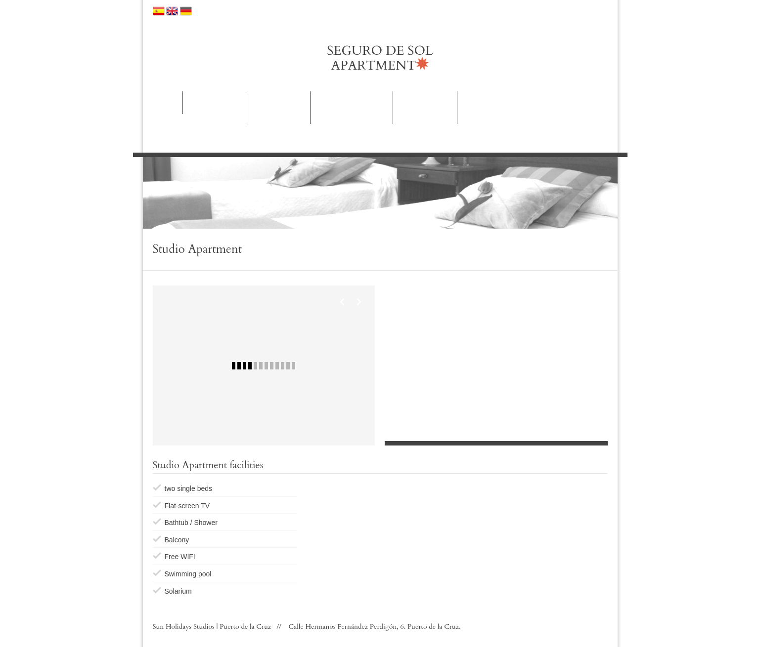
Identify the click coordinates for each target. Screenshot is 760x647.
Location (380, 11)
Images (425, 107)
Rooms (214, 107)
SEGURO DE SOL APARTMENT (380, 58)
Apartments (278, 107)
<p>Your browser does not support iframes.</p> (496, 357)
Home (164, 102)
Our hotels (214, 11)
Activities (351, 107)
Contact (483, 102)
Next (358, 301)
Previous (342, 301)
